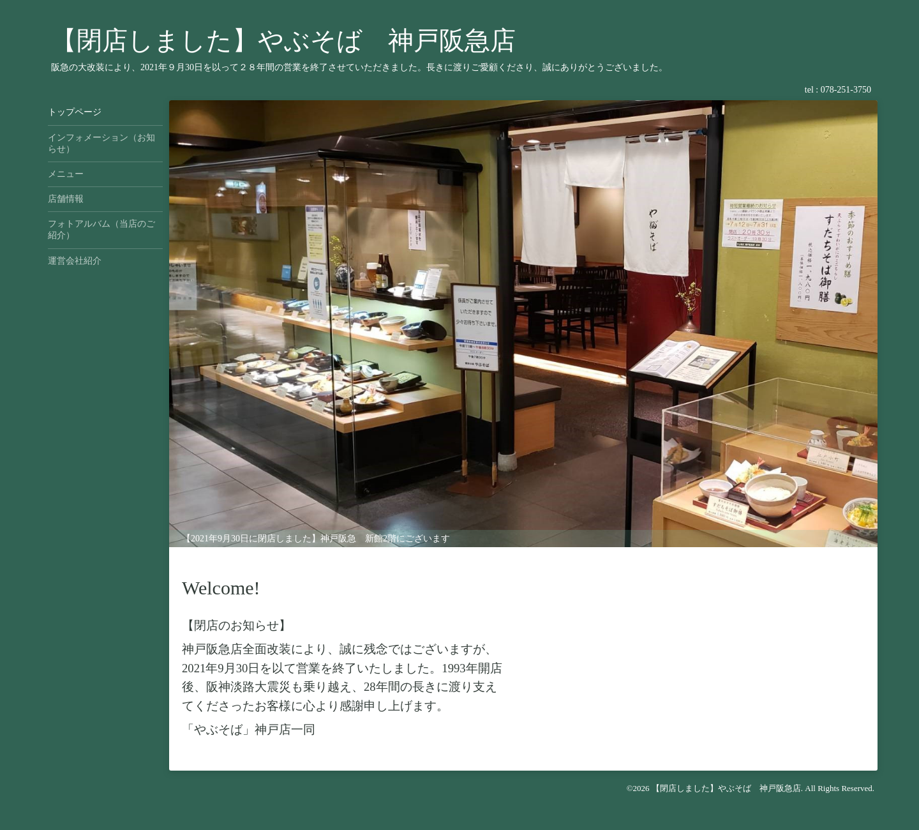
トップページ (74, 112)
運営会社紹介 (74, 261)
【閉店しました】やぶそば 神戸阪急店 (283, 40)
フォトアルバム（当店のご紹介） (101, 229)
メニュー (66, 174)
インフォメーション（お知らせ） (101, 143)
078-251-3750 (846, 89)
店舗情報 (66, 199)
